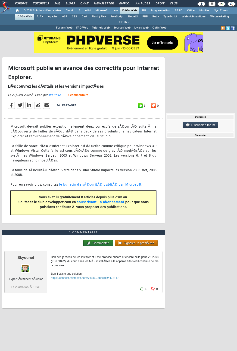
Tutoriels (40, 4)
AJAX (40, 16)
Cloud (69, 10)
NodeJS (133, 16)
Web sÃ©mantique (194, 16)
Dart (84, 16)
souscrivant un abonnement (100, 202)
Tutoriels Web (101, 27)
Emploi (125, 4)
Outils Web (159, 27)
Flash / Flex (99, 16)
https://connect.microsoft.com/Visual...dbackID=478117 (85, 278)
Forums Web (64, 27)
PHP (145, 16)
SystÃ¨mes (221, 10)
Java (115, 10)
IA (79, 10)
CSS (74, 16)
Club (173, 4)
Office (191, 10)
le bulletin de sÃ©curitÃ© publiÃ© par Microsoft (100, 185)
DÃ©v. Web (129, 10)
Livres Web (141, 27)
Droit (160, 4)
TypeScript (170, 16)
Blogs (70, 4)
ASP (64, 16)
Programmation (160, 10)
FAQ (57, 4)
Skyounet (25, 258)
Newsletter (104, 4)
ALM (88, 10)
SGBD (178, 10)
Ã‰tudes (142, 4)
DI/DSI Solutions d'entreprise (42, 10)
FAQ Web (82, 27)
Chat (84, 4)
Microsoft (101, 10)
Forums (21, 4)
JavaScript (117, 16)
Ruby (155, 16)
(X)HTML (123, 22)
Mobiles (204, 10)
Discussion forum (200, 125)
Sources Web (122, 27)
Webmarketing (219, 16)
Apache (52, 16)
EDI (143, 10)
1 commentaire (78, 95)
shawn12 (54, 95)
